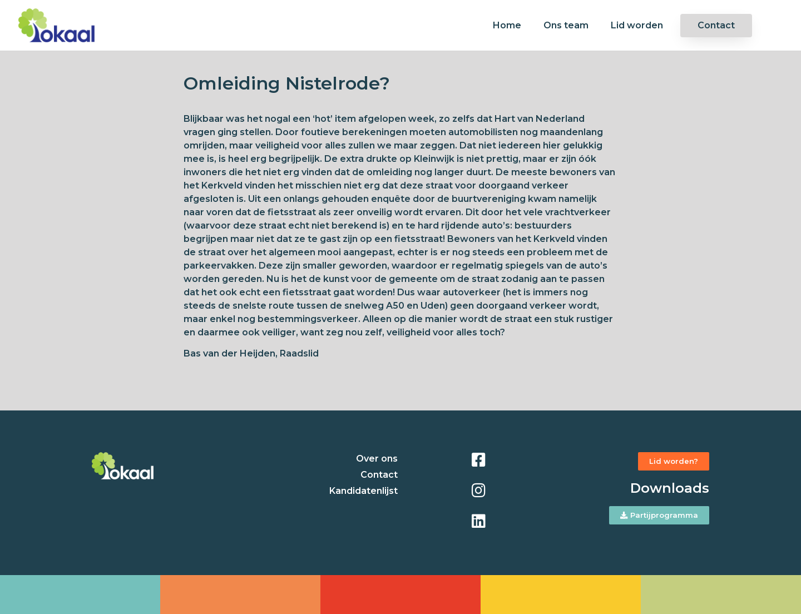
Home (507, 25)
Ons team (566, 25)
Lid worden (637, 25)
